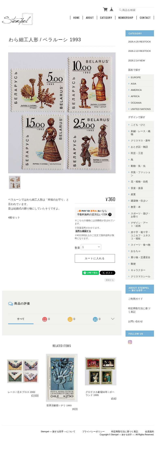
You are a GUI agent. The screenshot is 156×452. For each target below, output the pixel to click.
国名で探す (134, 69)
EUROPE (136, 77)
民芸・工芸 (137, 153)
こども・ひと (138, 124)
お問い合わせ (135, 321)
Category (106, 18)
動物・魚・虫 (138, 166)
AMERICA (136, 90)
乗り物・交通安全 (140, 257)
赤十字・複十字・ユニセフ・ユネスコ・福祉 (140, 235)
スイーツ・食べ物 (140, 244)
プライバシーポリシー (93, 431)
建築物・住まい (139, 200)
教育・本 (136, 207)
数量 (77, 247)
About (90, 18)
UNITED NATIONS (141, 109)
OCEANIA (136, 102)
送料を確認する (83, 230)
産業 (133, 194)
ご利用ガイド (135, 298)
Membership (125, 18)
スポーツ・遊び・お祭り (140, 215)
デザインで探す (136, 117)
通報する (110, 280)
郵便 (133, 263)
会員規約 (149, 431)
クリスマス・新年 (140, 140)
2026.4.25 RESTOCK (139, 41)
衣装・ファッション (140, 174)
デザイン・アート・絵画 (139, 224)
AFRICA (135, 96)
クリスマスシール (140, 276)
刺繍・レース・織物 (140, 132)
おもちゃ (136, 251)
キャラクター (138, 270)
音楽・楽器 (137, 188)
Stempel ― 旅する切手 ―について (58, 431)
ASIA (133, 83)
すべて (20, 318)
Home (76, 18)
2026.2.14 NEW (136, 60)
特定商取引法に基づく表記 (139, 310)
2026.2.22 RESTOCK (139, 51)
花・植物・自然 (139, 181)
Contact (145, 18)
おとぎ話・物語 (139, 146)
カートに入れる (95, 258)
